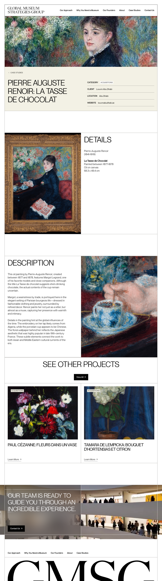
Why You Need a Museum (87, 10)
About (122, 10)
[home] (26, 10)
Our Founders (109, 10)
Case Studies (134, 10)
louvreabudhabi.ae (106, 103)
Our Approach (66, 10)
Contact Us (149, 10)
